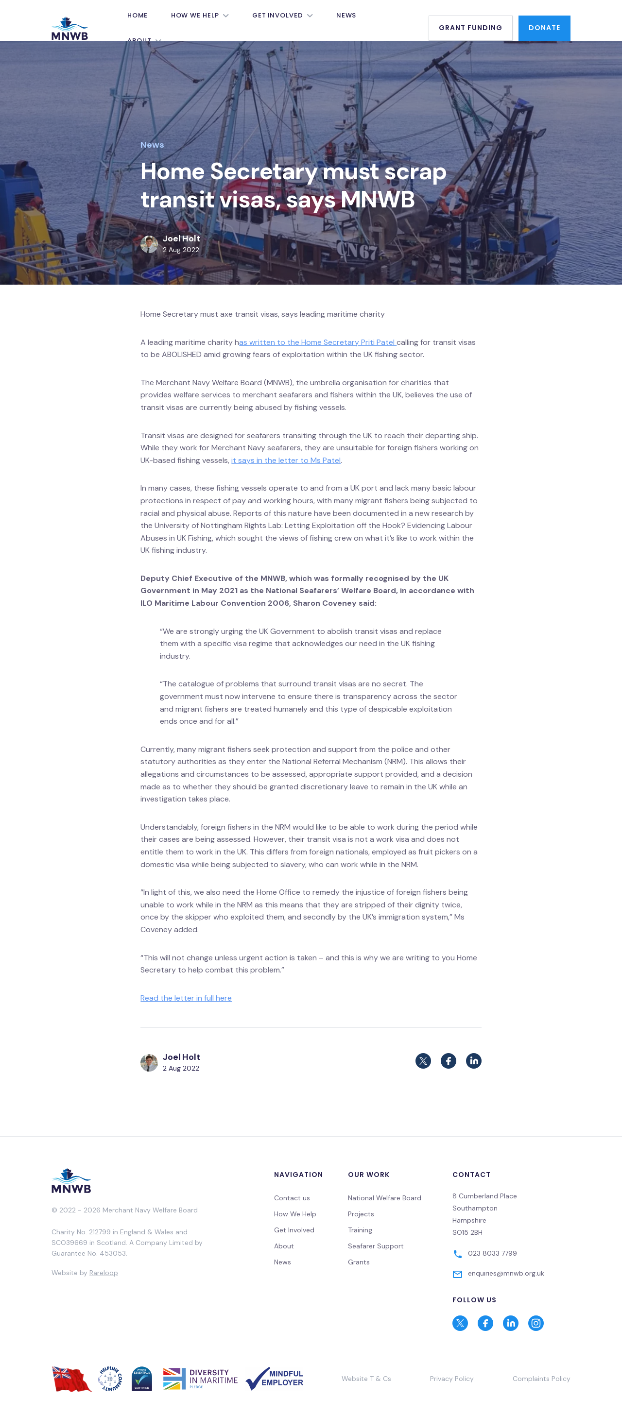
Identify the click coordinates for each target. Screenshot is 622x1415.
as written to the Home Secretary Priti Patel (318, 342)
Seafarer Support (376, 1246)
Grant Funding (470, 28)
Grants (359, 1262)
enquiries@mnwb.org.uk (506, 1273)
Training (360, 1230)
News (346, 15)
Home (137, 15)
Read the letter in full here (186, 998)
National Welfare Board (384, 1197)
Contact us (292, 1197)
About (284, 1246)
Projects (361, 1214)
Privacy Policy (452, 1378)
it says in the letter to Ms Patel (286, 460)
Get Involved (277, 15)
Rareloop (103, 1272)
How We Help (195, 15)
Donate (544, 28)
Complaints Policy (541, 1378)
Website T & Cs (366, 1378)
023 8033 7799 (492, 1253)
